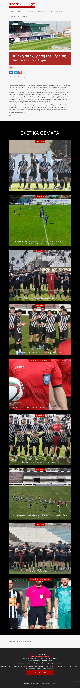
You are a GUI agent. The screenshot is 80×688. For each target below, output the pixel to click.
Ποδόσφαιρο (30, 11)
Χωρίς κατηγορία (45, 360)
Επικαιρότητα (22, 77)
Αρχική (12, 11)
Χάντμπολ (57, 11)
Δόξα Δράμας (20, 11)
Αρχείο (23, 16)
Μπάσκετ (40, 11)
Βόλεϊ (49, 11)
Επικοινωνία (41, 672)
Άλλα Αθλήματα (15, 16)
